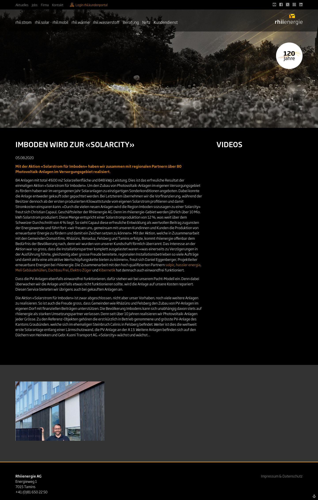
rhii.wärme (81, 22)
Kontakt (57, 4)
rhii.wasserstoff (106, 22)
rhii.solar (42, 22)
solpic (169, 264)
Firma (45, 4)
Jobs (35, 4)
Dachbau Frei (58, 270)
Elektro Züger (81, 270)
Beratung (131, 22)
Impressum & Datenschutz (282, 476)
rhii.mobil (60, 22)
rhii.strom (23, 22)
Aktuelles (21, 4)
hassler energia (188, 264)
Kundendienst (166, 22)
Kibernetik (107, 270)
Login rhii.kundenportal (89, 4)
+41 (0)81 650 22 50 (31, 491)
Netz (146, 22)
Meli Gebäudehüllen (31, 270)
